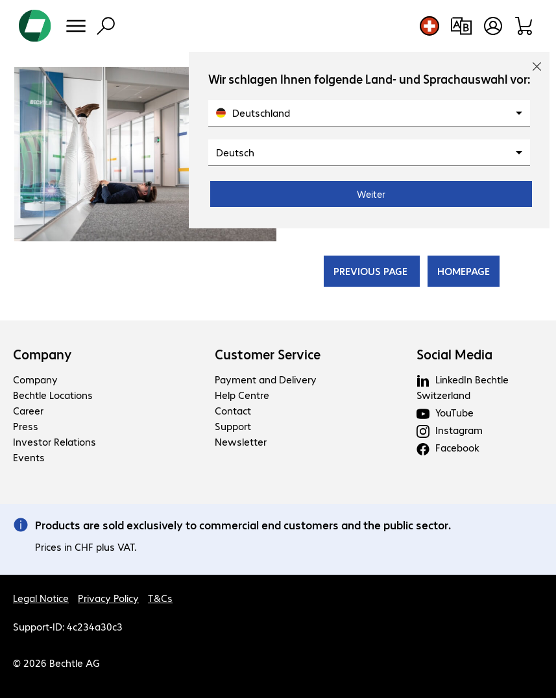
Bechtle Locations (53, 395)
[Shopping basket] (524, 26)
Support (233, 426)
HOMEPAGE (463, 271)
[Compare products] (461, 26)
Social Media (454, 354)
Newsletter (241, 441)
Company (42, 354)
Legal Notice (41, 598)
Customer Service (267, 354)
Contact (233, 410)
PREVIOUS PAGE (371, 271)
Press (25, 426)
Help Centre (242, 395)
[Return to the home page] (35, 25)
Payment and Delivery (266, 379)
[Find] (105, 26)
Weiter (371, 193)
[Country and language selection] (429, 26)
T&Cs (160, 598)
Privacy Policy (108, 598)
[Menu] (76, 26)
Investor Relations (54, 441)
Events (29, 457)
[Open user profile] (493, 26)
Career (28, 410)
